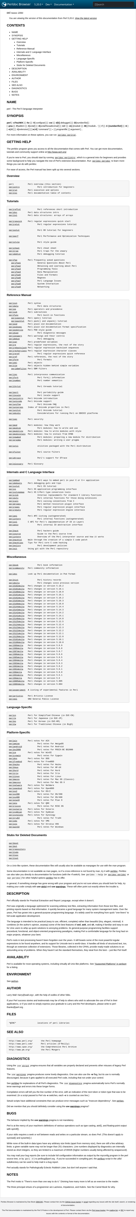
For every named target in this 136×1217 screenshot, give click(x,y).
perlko (12, 721)
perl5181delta (16, 589)
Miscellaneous (23, 55)
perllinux (14, 776)
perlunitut (15, 410)
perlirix (13, 773)
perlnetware (15, 785)
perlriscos (15, 806)
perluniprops (16, 407)
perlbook (13, 565)
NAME (15, 32)
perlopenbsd (15, 788)
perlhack (13, 530)
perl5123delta (16, 627)
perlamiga (14, 743)
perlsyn (13, 303)
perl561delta (16, 675)
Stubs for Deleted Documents (31, 65)
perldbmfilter (19, 368)
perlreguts (15, 510)
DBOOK (39, 1202)
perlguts (13, 498)
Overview (21, 42)
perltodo (13, 852)
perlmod (13, 425)
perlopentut (17, 318)
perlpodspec (15, 327)
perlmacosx (15, 782)
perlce (12, 752)
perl (8, 12)
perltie (13, 365)
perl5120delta (16, 636)
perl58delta (15, 672)
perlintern (15, 518)
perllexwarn (15, 336)
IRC (122, 1210)
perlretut (14, 224)
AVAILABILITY (19, 72)
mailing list (113, 1210)
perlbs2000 (15, 749)
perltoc (13, 193)
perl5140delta (16, 618)
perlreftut (15, 209)
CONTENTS (16, 25)
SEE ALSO (17, 85)
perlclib (13, 495)
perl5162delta (16, 597)
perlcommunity (16, 568)
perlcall (13, 501)
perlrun (13, 190)
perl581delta (16, 669)
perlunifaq (15, 404)
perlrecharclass (18, 350)
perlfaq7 (16, 280)
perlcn (12, 715)
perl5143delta (16, 609)
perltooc (13, 855)
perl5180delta (16, 591)
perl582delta (16, 666)
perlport (13, 392)
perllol (13, 215)
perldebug (14, 338)
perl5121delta (16, 633)
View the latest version (86, 18)
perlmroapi (15, 504)
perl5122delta (16, 630)
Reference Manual (26, 48)
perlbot (13, 846)
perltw (12, 724)
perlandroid (15, 746)
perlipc (13, 374)
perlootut (14, 230)
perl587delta (16, 651)
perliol (13, 522)
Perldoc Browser (16, 4)
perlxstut (14, 486)
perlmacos (14, 779)
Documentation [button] (63, 4)
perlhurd (13, 770)
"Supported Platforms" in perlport (110, 964)
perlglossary (16, 463)
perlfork (13, 377)
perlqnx (13, 803)
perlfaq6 (16, 277)
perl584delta (16, 660)
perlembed (14, 480)
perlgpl (13, 699)
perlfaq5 (16, 274)
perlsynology (16, 815)
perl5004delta (16, 684)
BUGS (15, 91)
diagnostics (75, 1083)
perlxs (12, 489)
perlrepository (17, 849)
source (14, 13)
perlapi (13, 516)
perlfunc (13, 315)
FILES (15, 82)
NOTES (15, 95)
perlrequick (15, 221)
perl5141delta (16, 615)
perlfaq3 (16, 269)
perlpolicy (15, 545)
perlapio (13, 524)
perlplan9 (14, 800)
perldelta (14, 583)
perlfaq (13, 260)
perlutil (13, 446)
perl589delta (16, 645)
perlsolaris (15, 809)
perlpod (13, 324)
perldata (13, 306)
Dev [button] (48, 4)
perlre (12, 344)
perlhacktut (15, 539)
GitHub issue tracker (73, 1202)
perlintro (14, 187)
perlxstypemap (16, 492)
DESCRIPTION (19, 68)
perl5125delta (16, 621)
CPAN (20, 13)
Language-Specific (26, 58)
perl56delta (15, 678)
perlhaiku (14, 764)
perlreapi (14, 507)
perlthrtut (15, 386)
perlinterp (15, 536)
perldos (13, 758)
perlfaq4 (16, 272)
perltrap (13, 251)
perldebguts (15, 483)
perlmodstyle (16, 431)
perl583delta (16, 663)
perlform (13, 359)
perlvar (13, 342)
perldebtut (15, 254)
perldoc (13, 574)
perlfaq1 (16, 263)
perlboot (13, 843)
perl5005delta (16, 681)
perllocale (15, 395)
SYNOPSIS (17, 35)
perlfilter (15, 452)
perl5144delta (16, 606)
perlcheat (14, 248)
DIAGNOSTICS (19, 88)
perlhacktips (16, 542)
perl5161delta (16, 594)
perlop (12, 309)
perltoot (13, 858)
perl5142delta (16, 612)
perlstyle (14, 242)
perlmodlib (15, 428)
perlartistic (16, 696)
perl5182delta (16, 585)
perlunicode (15, 401)
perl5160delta (16, 603)
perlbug (101, 1158)
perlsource (15, 533)
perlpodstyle (16, 330)
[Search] (113, 4)
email (86, 1202)
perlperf (13, 236)
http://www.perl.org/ (57, 152)
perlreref (14, 353)
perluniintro (16, 398)
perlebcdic (15, 413)
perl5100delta (16, 642)
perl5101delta (16, 639)
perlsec (13, 419)
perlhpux (13, 767)
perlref (13, 356)
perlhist (13, 580)
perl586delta (16, 654)
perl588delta (16, 648)
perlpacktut (17, 321)
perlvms (13, 821)
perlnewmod (15, 437)
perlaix (13, 740)
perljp (12, 718)
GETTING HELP (20, 38)
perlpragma (15, 440)
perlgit (13, 548)
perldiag (13, 332)
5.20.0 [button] (37, 4)
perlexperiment (17, 690)
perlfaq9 (16, 286)
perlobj (13, 362)
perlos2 (13, 791)
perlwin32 (14, 827)
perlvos (13, 824)
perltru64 (14, 818)
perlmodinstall (17, 434)
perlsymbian (15, 812)
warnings (61, 886)
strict (44, 886)
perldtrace (15, 458)
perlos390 (14, 794)
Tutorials (21, 45)
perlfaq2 (16, 266)
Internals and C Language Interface (34, 52)
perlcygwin (15, 755)
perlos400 (14, 797)
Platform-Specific (25, 62)
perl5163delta (16, 600)
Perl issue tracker (98, 1210)
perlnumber (15, 380)
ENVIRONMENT (20, 75)
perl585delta (16, 657)
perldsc (13, 212)
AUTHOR (16, 78)
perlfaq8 (16, 283)
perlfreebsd (15, 761)
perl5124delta (16, 624)
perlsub (13, 312)
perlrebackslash (18, 347)
